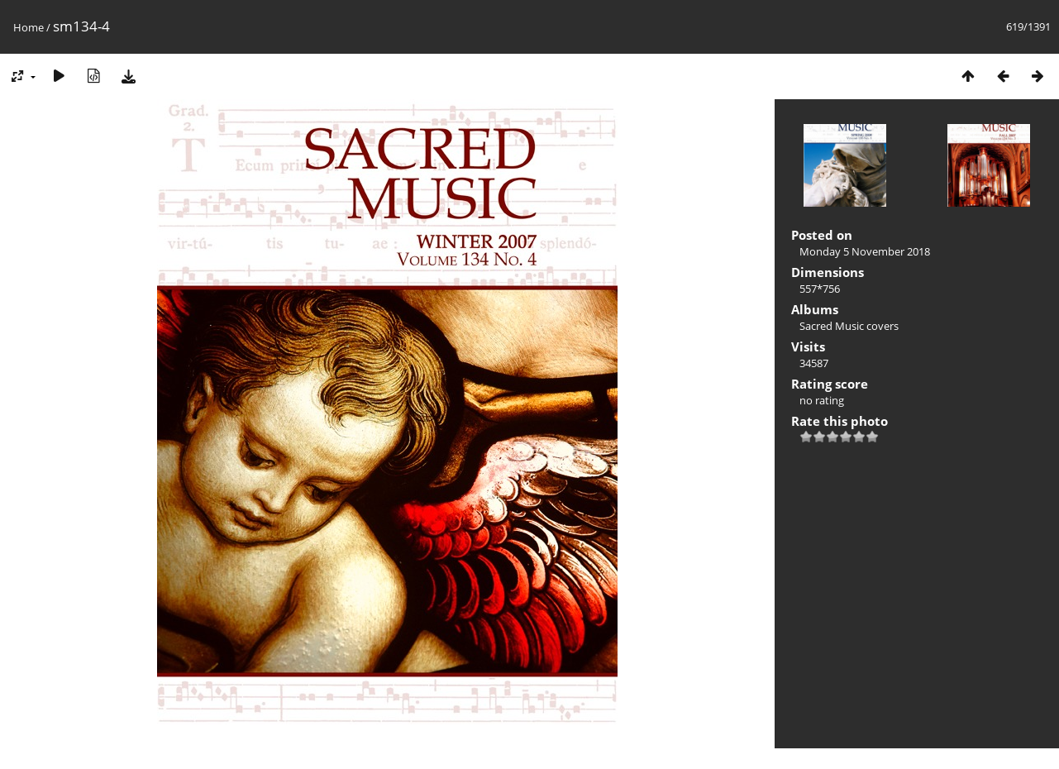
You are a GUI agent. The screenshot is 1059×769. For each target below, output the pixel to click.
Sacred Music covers (849, 325)
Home (28, 27)
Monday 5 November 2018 (864, 251)
